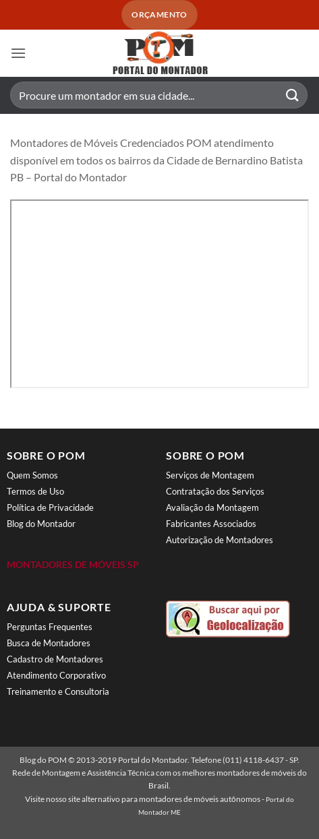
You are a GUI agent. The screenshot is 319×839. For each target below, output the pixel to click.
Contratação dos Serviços (215, 491)
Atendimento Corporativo (56, 675)
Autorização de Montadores (219, 539)
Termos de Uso (35, 491)
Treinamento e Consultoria (58, 691)
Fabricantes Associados (211, 523)
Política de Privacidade (50, 507)
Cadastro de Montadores (55, 659)
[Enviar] (292, 95)
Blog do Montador (41, 523)
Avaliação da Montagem (212, 507)
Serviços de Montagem (210, 475)
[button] (18, 52)
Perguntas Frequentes (49, 626)
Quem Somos (32, 475)
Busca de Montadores (48, 643)
